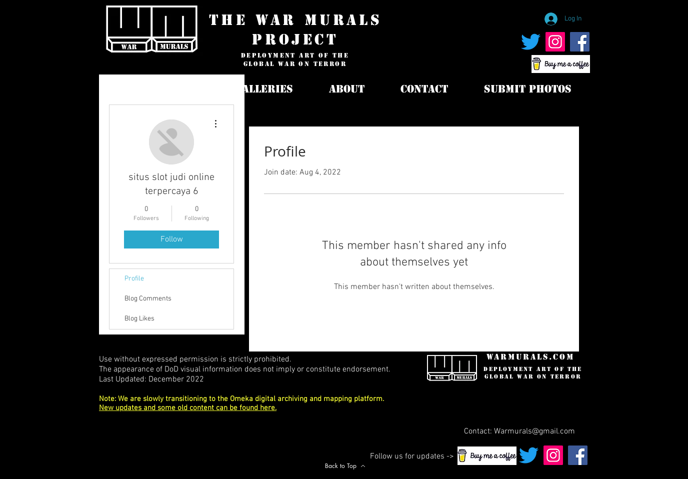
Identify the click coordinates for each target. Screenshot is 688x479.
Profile (134, 278)
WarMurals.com (530, 357)
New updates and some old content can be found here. (187, 408)
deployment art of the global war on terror (295, 60)
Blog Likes (139, 318)
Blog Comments (148, 298)
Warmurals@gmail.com (534, 431)
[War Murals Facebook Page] (580, 42)
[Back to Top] (345, 465)
